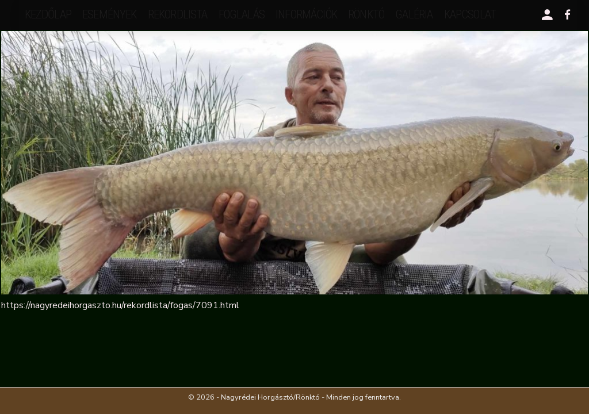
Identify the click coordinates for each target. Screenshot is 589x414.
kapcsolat (470, 14)
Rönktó (366, 14)
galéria (414, 14)
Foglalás (242, 14)
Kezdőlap (48, 14)
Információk (306, 14)
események (109, 14)
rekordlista (178, 14)
